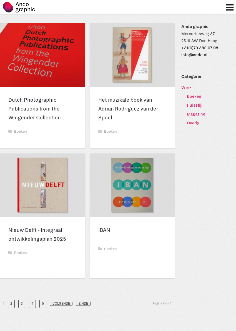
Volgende (61, 304)
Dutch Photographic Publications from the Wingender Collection (34, 108)
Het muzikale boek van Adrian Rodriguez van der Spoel (128, 108)
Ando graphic (21, 9)
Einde (83, 304)
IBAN (104, 230)
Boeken (17, 132)
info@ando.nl (194, 55)
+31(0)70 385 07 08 (199, 48)
